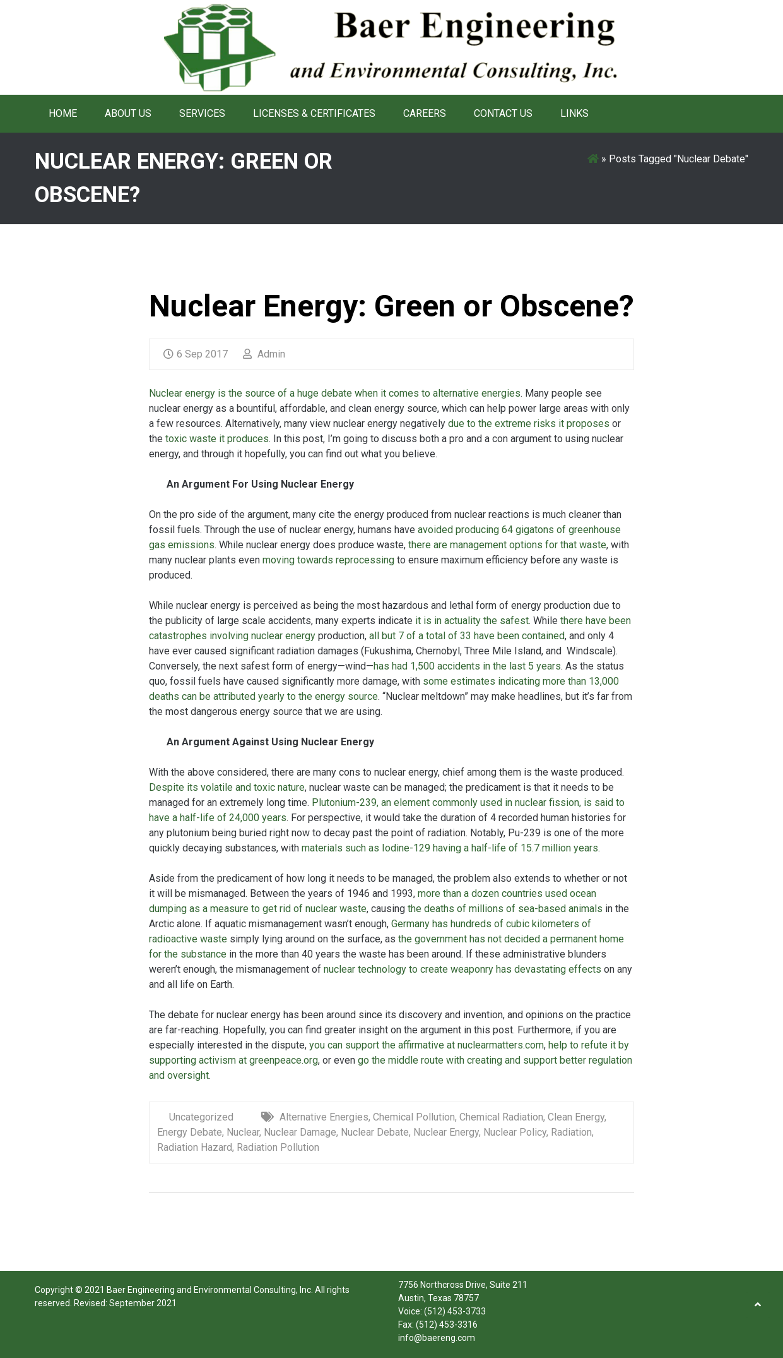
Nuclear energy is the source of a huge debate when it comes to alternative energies (335, 393)
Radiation (571, 1132)
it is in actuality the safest (471, 621)
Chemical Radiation (501, 1117)
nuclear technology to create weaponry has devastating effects (462, 969)
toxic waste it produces (216, 439)
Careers (424, 113)
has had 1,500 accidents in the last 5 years (467, 666)
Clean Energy (576, 1117)
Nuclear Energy (446, 1132)
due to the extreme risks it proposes (528, 424)
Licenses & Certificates (314, 113)
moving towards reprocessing (327, 560)
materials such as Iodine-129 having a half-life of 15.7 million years (448, 848)
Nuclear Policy (514, 1132)
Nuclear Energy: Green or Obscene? (391, 306)
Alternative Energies (324, 1117)
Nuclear (243, 1132)
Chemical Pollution (414, 1117)
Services (202, 113)
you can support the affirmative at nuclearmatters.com (426, 1045)
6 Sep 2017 (195, 354)
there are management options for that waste (506, 545)
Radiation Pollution (278, 1147)
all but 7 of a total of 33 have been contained (466, 636)
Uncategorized (201, 1117)
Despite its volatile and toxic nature (227, 787)
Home (63, 113)
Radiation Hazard (194, 1147)
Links (574, 113)
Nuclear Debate (375, 1132)
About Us (128, 113)
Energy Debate (189, 1132)
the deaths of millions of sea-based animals (505, 909)
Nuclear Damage (300, 1132)
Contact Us (503, 113)
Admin (264, 354)
